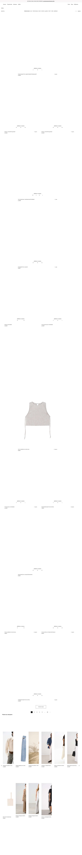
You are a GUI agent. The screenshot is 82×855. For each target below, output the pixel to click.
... (44, 712)
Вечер (39, 11)
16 (47, 712)
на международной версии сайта (48, 1)
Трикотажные (35, 11)
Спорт (49, 11)
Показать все (27, 11)
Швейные (55, 11)
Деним (46, 11)
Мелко (76, 11)
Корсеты (43, 11)
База (31, 11)
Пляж (52, 11)
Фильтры (2, 11)
